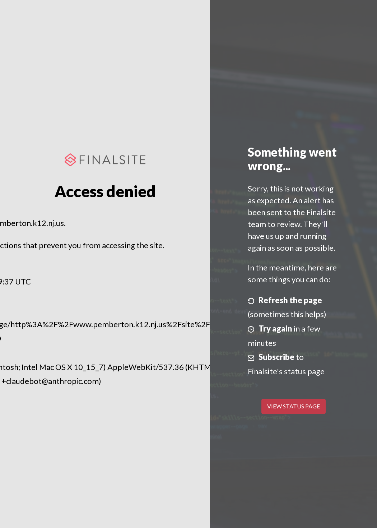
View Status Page (293, 406)
